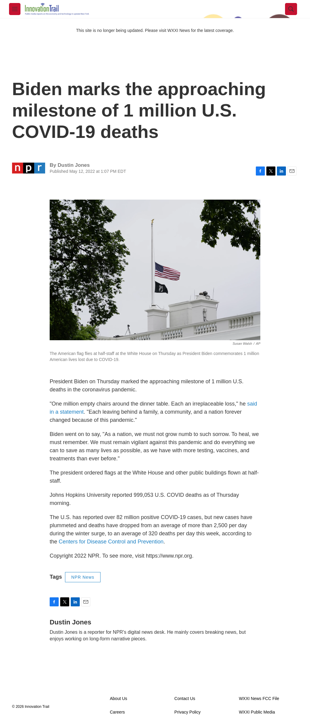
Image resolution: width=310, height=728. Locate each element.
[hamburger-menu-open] (14, 9)
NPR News (82, 577)
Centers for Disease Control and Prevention (111, 542)
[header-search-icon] (291, 9)
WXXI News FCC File (259, 698)
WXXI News (178, 30)
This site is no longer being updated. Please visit (122, 30)
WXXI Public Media (257, 712)
